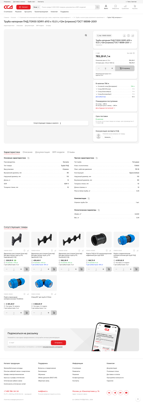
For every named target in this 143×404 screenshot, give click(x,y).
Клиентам (54, 12)
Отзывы (48, 25)
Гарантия (110, 381)
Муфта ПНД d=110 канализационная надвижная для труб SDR (99, 254)
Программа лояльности (115, 378)
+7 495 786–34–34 (11, 391)
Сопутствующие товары (16, 227)
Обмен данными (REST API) (47, 378)
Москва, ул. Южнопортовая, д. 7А (85, 391)
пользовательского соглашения (52, 347)
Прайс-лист (31, 1)
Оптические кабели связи (13, 381)
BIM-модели (40, 25)
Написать (108, 137)
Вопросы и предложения (47, 368)
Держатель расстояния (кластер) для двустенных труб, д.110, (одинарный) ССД (15, 255)
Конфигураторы (78, 378)
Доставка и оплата (19, 1)
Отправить (58, 343)
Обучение (41, 374)
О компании (8, 12)
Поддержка (64, 12)
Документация (29, 25)
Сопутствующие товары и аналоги (47, 123)
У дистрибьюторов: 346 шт (94, 264)
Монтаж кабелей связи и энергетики (17, 371)
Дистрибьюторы (101, 97)
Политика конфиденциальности (13, 399)
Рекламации (42, 371)
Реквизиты (7, 1)
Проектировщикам (41, 12)
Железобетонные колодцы (13, 368)
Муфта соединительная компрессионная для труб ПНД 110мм (125, 255)
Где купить (28, 12)
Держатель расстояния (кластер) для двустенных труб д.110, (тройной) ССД (70, 255)
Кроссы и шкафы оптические (14, 378)
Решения (18, 12)
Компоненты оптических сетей (15, 384)
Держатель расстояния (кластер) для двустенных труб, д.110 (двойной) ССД (43, 255)
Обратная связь (43, 381)
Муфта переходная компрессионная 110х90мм (13, 298)
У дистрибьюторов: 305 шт (39, 264)
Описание (20, 25)
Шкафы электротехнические (14, 374)
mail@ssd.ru (43, 391)
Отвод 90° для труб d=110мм (41, 297)
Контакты (41, 1)
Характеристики (9, 25)
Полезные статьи (113, 371)
